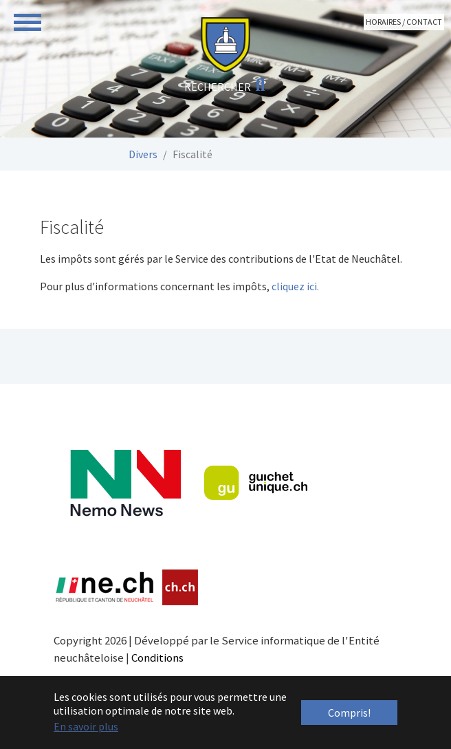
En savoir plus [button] (86, 726)
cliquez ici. (295, 286)
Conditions (157, 657)
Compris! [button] (349, 712)
